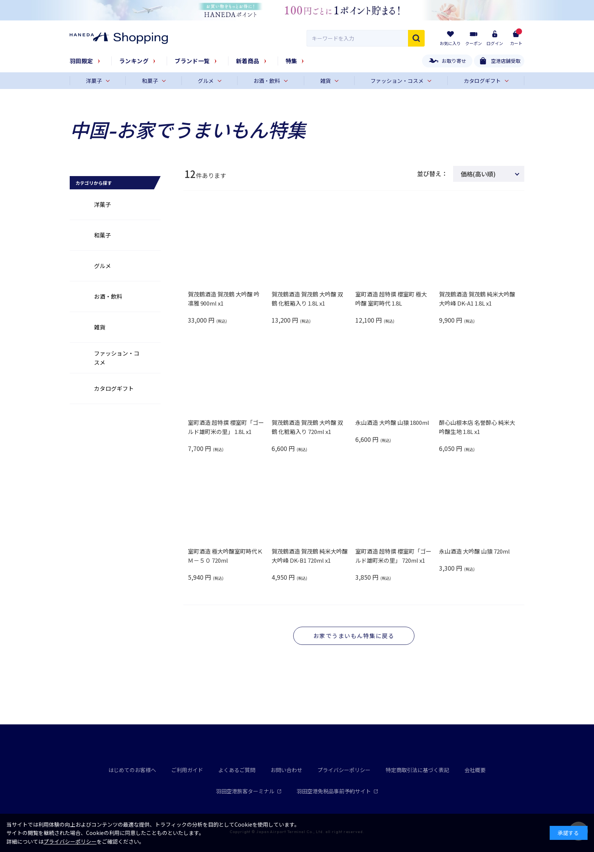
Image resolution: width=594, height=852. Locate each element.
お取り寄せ (454, 60)
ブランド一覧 (192, 61)
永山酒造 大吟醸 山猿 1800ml (392, 422)
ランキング (133, 61)
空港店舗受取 (506, 60)
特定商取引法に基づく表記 (417, 770)
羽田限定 (81, 61)
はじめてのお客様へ (132, 770)
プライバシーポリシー (343, 770)
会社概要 (475, 770)
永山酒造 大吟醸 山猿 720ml (474, 551)
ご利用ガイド (187, 770)
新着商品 (247, 61)
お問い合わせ (286, 770)
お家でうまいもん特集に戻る (354, 636)
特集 (291, 61)
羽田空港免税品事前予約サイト (337, 791)
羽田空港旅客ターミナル (248, 791)
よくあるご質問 (236, 770)
